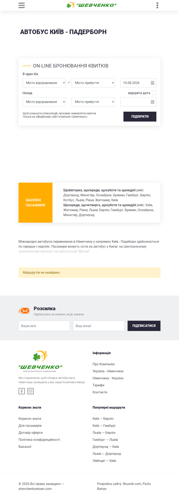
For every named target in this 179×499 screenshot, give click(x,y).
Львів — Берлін (104, 433)
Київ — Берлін (103, 419)
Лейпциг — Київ (104, 461)
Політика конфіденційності (39, 440)
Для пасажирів (30, 426)
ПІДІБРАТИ (140, 116)
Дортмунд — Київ (106, 447)
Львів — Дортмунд (107, 454)
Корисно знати (30, 419)
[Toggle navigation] (24, 5)
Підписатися (144, 326)
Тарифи (98, 385)
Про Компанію (104, 364)
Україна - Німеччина (108, 371)
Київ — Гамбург (104, 426)
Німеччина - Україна (108, 378)
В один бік (30, 74)
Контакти (100, 392)
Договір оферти (31, 433)
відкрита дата (139, 93)
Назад (27, 93)
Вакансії (25, 447)
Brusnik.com (132, 484)
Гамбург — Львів (105, 440)
